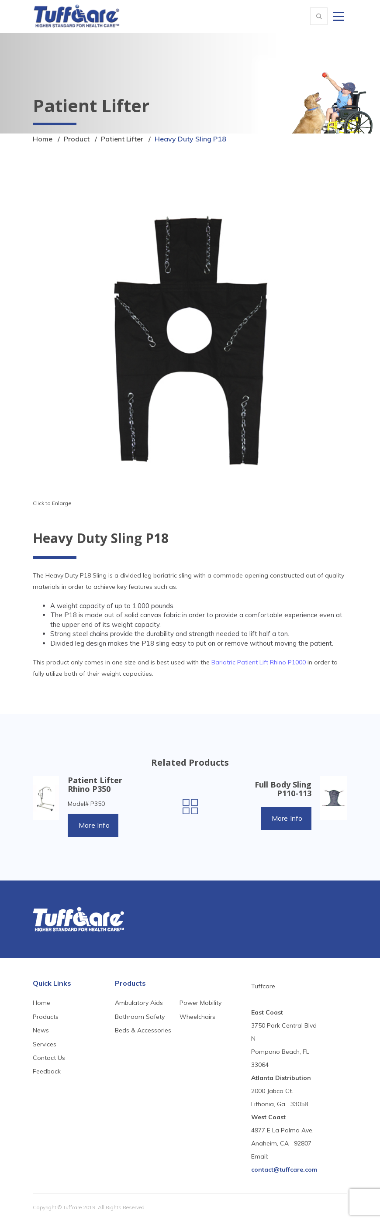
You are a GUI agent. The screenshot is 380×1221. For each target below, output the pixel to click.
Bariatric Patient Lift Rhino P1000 (258, 662)
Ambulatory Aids (139, 1003)
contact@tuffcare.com (284, 1169)
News (41, 1030)
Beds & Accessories (143, 1030)
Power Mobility (200, 1003)
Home (42, 138)
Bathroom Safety (140, 1017)
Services (44, 1044)
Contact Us (49, 1058)
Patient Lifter (122, 138)
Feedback (47, 1071)
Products (46, 1017)
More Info (94, 825)
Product (77, 138)
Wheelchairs (197, 1017)
